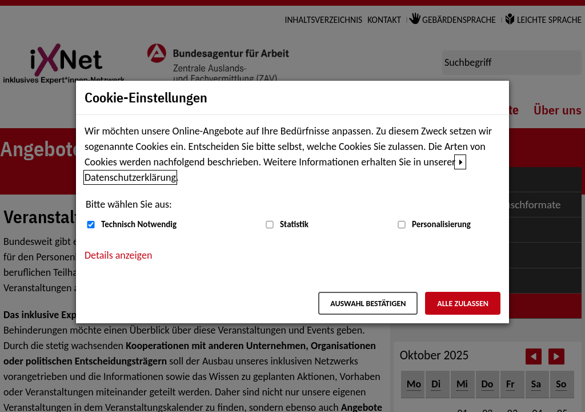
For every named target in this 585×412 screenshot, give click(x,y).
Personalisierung (441, 224)
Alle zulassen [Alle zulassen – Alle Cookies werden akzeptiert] (462, 303)
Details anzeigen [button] (118, 255)
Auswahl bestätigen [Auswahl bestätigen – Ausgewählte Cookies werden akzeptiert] (368, 303)
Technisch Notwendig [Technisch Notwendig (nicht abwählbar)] (139, 224)
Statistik (294, 224)
